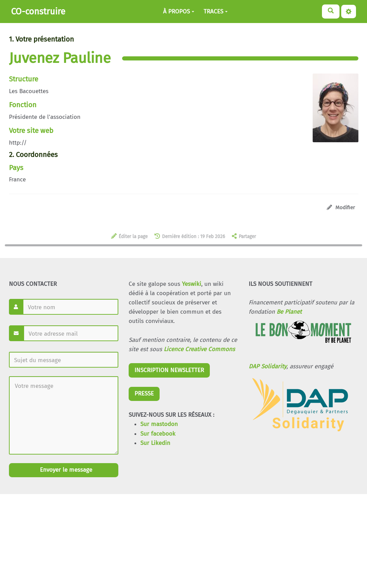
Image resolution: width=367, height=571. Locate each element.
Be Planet (289, 311)
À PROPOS (178, 11)
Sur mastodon (159, 424)
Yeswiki (191, 284)
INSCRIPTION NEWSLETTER (169, 370)
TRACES (216, 11)
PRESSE (144, 393)
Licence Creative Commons (199, 349)
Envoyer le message (65, 469)
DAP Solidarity (268, 366)
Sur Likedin (155, 443)
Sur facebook (157, 433)
